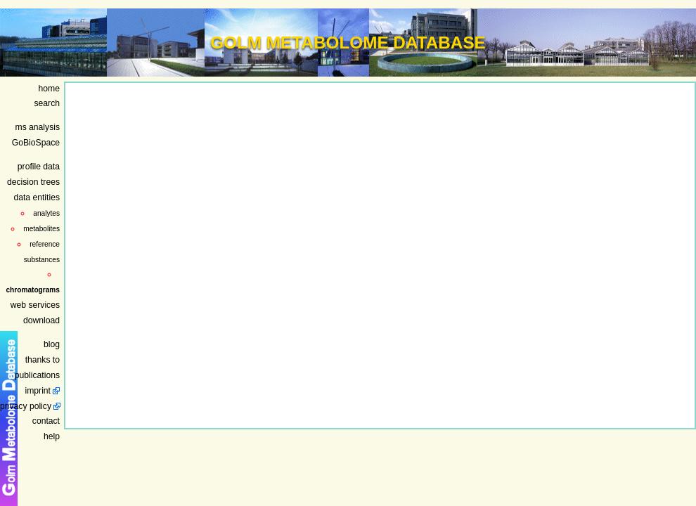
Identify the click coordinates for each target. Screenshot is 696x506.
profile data (39, 166)
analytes (46, 213)
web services (35, 305)
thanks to (42, 360)
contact (46, 421)
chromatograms (33, 290)
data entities (36, 197)
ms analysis (37, 127)
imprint (38, 391)
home (49, 88)
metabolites (41, 229)
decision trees (33, 182)
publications (37, 375)
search (47, 103)
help (52, 436)
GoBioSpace (36, 143)
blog (52, 344)
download (41, 320)
